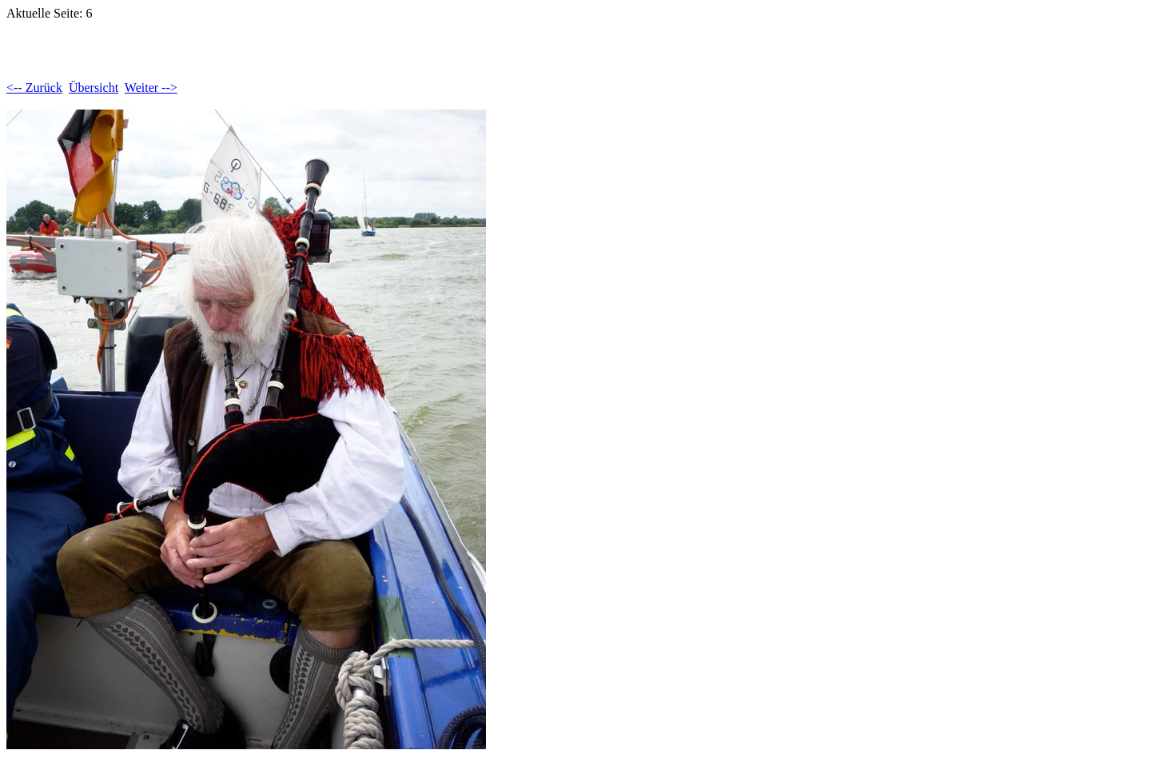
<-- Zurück (34, 87)
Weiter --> (151, 87)
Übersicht (93, 87)
